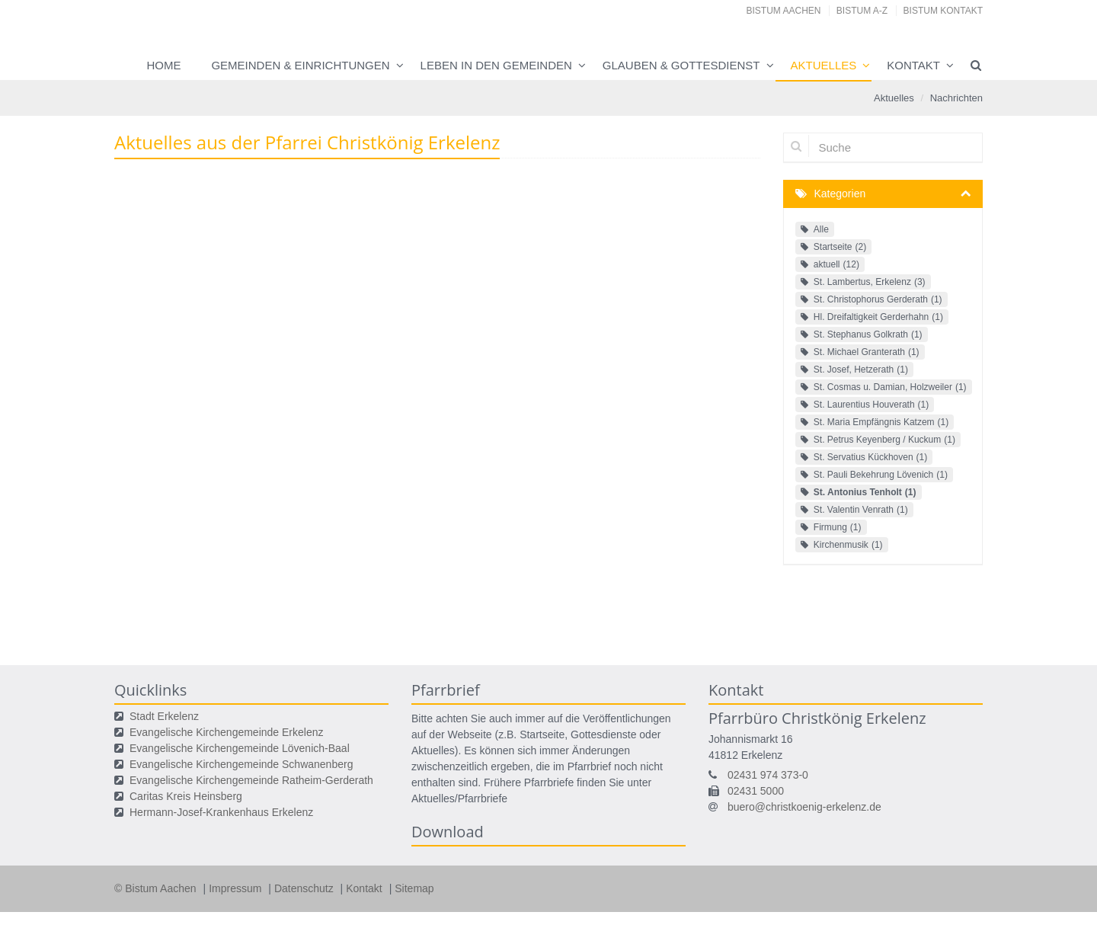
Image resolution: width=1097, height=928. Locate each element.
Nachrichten (956, 98)
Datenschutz (305, 888)
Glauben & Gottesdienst (681, 65)
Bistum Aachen (784, 10)
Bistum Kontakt (943, 10)
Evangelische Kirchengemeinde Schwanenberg (241, 764)
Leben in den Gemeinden (496, 65)
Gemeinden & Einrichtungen (300, 65)
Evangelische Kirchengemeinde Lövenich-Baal (240, 748)
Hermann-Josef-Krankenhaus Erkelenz (221, 812)
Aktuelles (824, 65)
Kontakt (913, 65)
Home (163, 65)
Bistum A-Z (862, 10)
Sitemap (414, 888)
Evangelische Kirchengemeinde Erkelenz (226, 732)
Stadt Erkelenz (164, 716)
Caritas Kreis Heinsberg (186, 796)
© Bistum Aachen (156, 888)
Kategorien (840, 193)
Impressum (236, 888)
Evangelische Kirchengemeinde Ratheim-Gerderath (251, 780)
